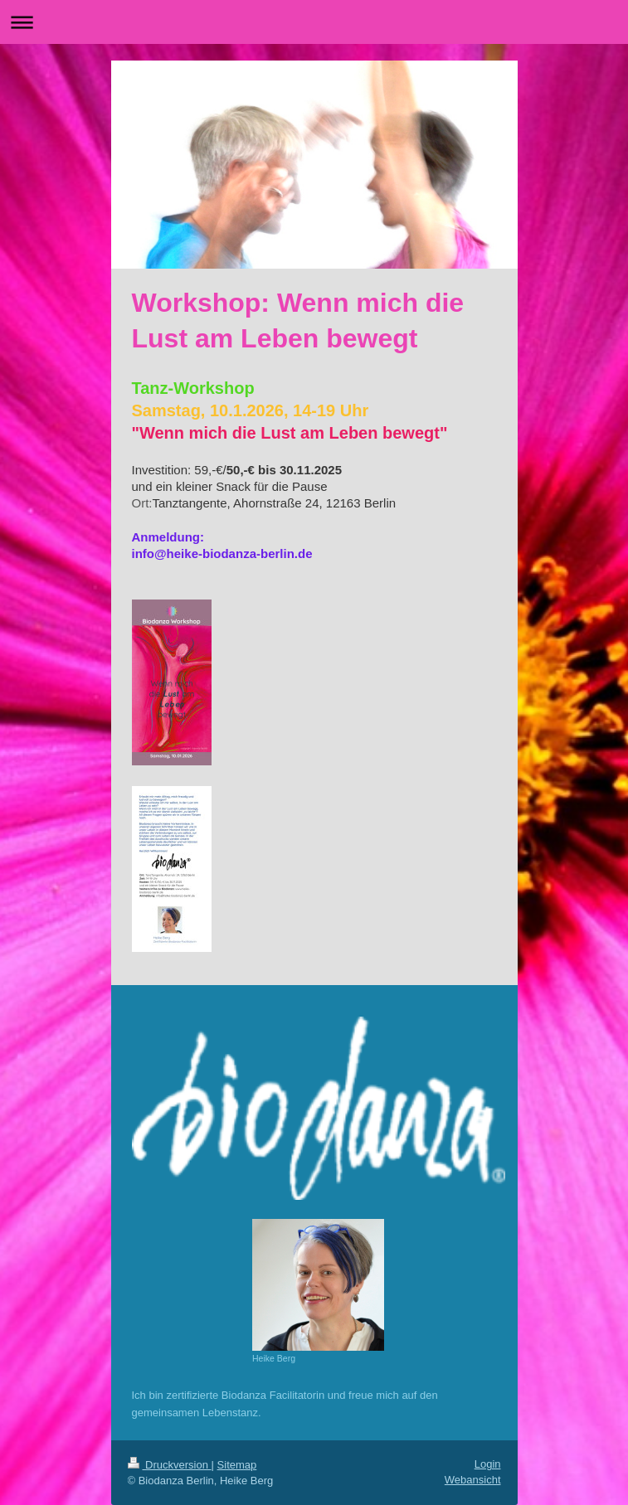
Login (488, 1464)
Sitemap (237, 1465)
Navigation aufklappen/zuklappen (314, 22)
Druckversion (170, 1465)
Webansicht (473, 1479)
